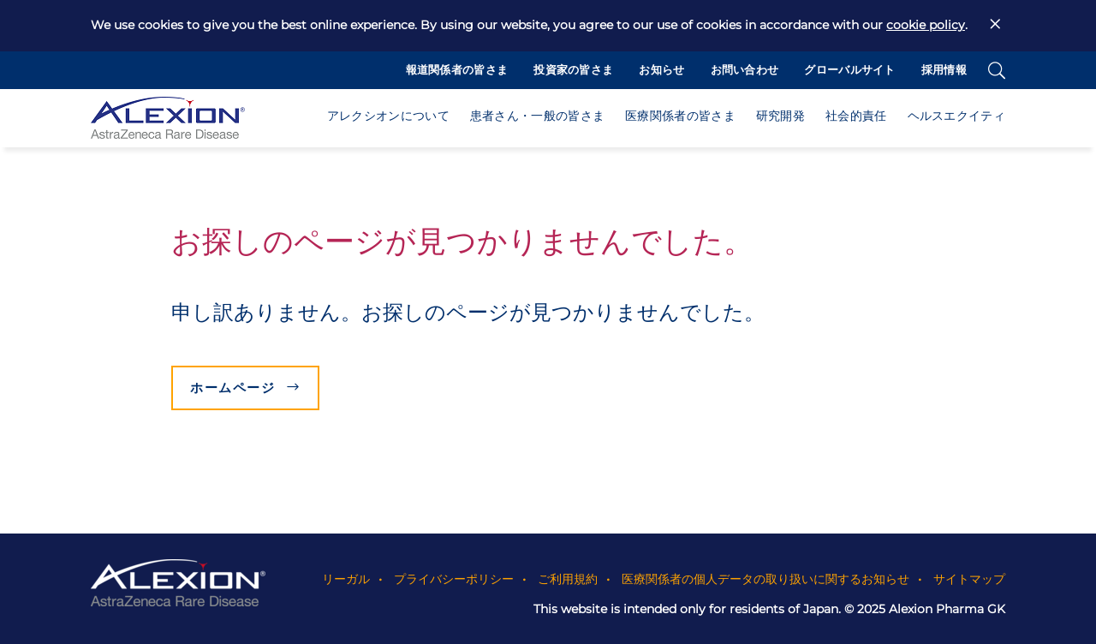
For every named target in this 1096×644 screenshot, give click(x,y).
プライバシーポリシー (454, 578)
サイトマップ (969, 578)
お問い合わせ (745, 71)
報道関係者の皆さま (457, 71)
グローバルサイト (849, 71)
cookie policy (925, 25)
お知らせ (661, 71)
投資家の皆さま (573, 71)
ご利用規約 (568, 578)
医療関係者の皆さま (680, 118)
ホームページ (232, 387)
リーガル (346, 578)
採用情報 (944, 71)
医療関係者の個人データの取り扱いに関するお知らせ (765, 578)
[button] (388, 120)
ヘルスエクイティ (956, 118)
